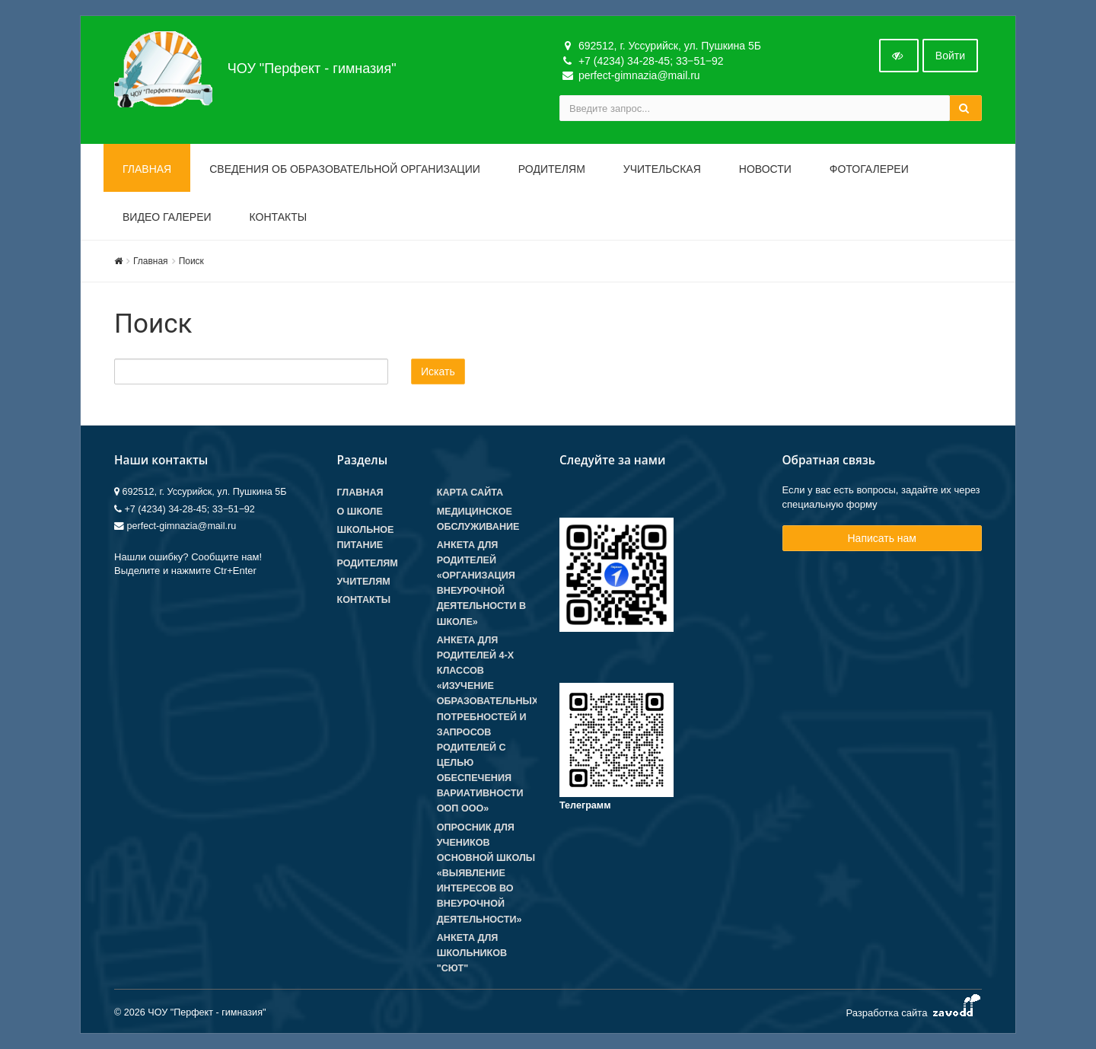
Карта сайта (470, 492)
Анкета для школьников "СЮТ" (472, 953)
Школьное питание (365, 537)
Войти (950, 55)
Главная (147, 169)
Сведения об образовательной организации (344, 169)
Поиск (191, 261)
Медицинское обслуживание (478, 519)
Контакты (278, 217)
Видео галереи (167, 217)
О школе (360, 511)
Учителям (363, 581)
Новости (765, 169)
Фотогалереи (869, 169)
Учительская (662, 169)
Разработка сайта (914, 1010)
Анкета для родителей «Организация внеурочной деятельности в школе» (481, 583)
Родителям (551, 169)
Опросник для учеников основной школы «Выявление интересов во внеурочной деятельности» (486, 873)
